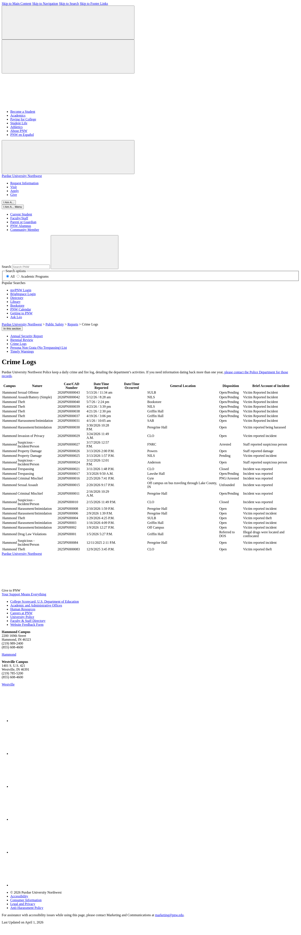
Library (15, 301)
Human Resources (22, 609)
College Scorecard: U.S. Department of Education (44, 601)
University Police (22, 617)
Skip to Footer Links (94, 3)
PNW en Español (22, 134)
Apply (14, 191)
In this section (12, 328)
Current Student (21, 214)
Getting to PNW (21, 313)
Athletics (16, 127)
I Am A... (8, 202)
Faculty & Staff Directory (28, 621)
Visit (13, 187)
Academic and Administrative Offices (36, 605)
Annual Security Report (26, 336)
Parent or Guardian (23, 222)
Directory (16, 298)
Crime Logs (18, 344)
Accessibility (19, 896)
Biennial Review (21, 340)
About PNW (18, 131)
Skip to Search (69, 3)
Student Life (18, 123)
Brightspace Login (23, 294)
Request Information (24, 183)
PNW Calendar (20, 309)
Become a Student (22, 111)
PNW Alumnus (20, 226)
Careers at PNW (21, 613)
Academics (17, 115)
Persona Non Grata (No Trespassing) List (38, 347)
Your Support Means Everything (24, 594)
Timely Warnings (22, 351)
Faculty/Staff (19, 218)
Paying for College (23, 119)
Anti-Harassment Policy (26, 908)
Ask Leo (16, 317)
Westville (8, 684)
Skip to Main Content (16, 3)
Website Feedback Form (26, 624)
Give (13, 194)
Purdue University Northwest (22, 176)
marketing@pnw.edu (169, 915)
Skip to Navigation (45, 3)
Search (6, 266)
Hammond (9, 654)
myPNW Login (20, 290)
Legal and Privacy (22, 904)
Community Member (24, 230)
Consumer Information (26, 900)
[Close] (13, 207)
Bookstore (17, 305)
